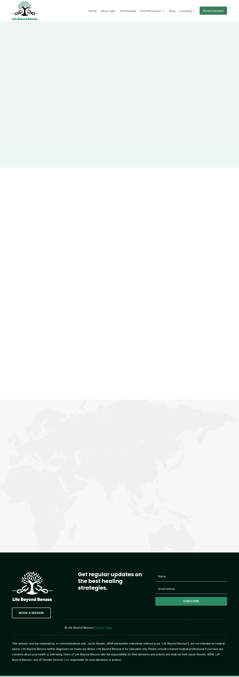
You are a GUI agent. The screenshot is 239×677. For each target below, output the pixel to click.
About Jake (108, 11)
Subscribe (191, 602)
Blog (172, 11)
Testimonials (128, 11)
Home (93, 11)
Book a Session (213, 10)
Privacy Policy (103, 628)
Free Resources (150, 11)
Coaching (185, 11)
